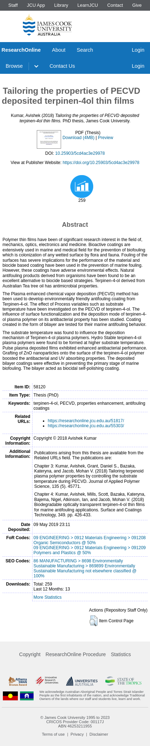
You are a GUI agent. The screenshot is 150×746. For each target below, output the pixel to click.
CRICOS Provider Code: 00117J (75, 722)
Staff (13, 5)
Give (136, 5)
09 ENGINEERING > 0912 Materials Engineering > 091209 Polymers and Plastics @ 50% (90, 550)
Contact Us (62, 66)
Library (61, 5)
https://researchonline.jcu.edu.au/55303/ (86, 425)
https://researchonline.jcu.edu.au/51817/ (86, 420)
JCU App (36, 5)
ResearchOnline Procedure (76, 654)
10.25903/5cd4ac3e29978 (80, 153)
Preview (105, 137)
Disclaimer (99, 734)
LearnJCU (88, 5)
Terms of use (53, 734)
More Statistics (48, 597)
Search (85, 50)
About (59, 50)
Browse (14, 66)
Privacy (77, 734)
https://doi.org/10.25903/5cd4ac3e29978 (100, 162)
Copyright (30, 654)
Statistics (121, 654)
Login (138, 50)
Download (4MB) (78, 137)
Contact (115, 5)
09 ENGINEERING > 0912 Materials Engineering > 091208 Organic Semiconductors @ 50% (90, 540)
